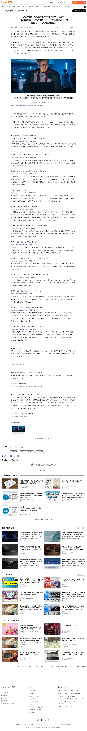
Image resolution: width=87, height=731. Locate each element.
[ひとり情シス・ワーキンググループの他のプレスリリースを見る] (79, 10)
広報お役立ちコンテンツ (7, 703)
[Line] (18, 456)
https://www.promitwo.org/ (19, 416)
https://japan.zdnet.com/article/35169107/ (23, 209)
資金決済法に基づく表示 (64, 725)
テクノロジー (20, 447)
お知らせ (31, 704)
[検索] (85, 7)
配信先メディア (5, 695)
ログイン (31, 693)
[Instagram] (45, 720)
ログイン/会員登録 (79, 2)
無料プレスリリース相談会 (36, 709)
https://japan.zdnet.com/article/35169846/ (23, 261)
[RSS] (49, 720)
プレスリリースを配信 (48, 2)
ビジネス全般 (13, 451)
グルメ (13, 6)
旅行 (17, 6)
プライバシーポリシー (50, 725)
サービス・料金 (5, 692)
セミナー (31, 712)
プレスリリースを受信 (63, 2)
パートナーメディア (6, 698)
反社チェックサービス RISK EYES (67, 706)
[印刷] (21, 456)
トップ (2, 666)
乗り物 (67, 6)
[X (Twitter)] (14, 456)
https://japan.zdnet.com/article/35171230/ (23, 329)
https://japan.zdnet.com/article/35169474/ (23, 244)
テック (56, 6)
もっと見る (81, 528)
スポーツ (44, 6)
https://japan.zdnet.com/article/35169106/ (23, 193)
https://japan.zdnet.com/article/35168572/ (23, 141)
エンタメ (7, 6)
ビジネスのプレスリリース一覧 (15, 666)
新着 (3, 6)
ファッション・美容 (25, 6)
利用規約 (39, 725)
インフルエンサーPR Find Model (66, 696)
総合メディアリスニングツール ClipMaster (69, 693)
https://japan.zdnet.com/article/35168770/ (23, 157)
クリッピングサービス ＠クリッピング (68, 690)
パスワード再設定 (34, 696)
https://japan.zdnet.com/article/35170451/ (23, 293)
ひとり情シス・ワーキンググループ (66, 27)
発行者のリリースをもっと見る (43, 519)
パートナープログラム (29, 725)
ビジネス (50, 6)
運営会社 (18, 725)
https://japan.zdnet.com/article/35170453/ (23, 310)
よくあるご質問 (33, 701)
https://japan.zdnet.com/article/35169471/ (23, 228)
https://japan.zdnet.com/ (18, 364)
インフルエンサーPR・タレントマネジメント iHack (71, 699)
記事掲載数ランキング (7, 701)
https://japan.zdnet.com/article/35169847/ (23, 277)
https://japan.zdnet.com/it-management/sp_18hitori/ (26, 105)
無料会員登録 (33, 690)
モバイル (61, 6)
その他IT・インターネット (27, 451)
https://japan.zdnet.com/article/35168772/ (23, 174)
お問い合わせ (43, 470)
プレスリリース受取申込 (36, 707)
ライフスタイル (36, 6)
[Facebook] (11, 456)
